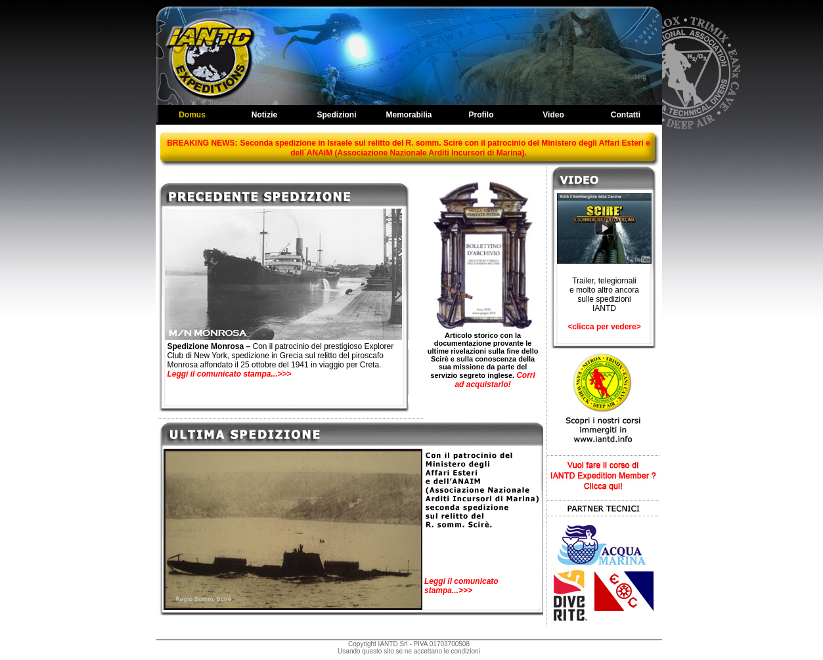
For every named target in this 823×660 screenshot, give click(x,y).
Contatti (625, 114)
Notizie (264, 114)
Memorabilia (409, 114)
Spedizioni (337, 114)
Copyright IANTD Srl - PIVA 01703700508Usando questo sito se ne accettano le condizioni (409, 647)
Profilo (481, 114)
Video (553, 114)
